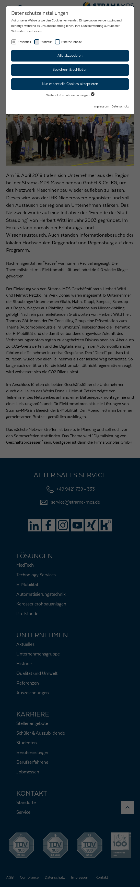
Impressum (101, 106)
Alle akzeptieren (70, 56)
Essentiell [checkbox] (24, 42)
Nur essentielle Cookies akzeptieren (70, 84)
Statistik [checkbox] (46, 42)
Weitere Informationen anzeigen (70, 95)
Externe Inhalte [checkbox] (71, 42)
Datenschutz (120, 106)
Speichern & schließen (70, 70)
